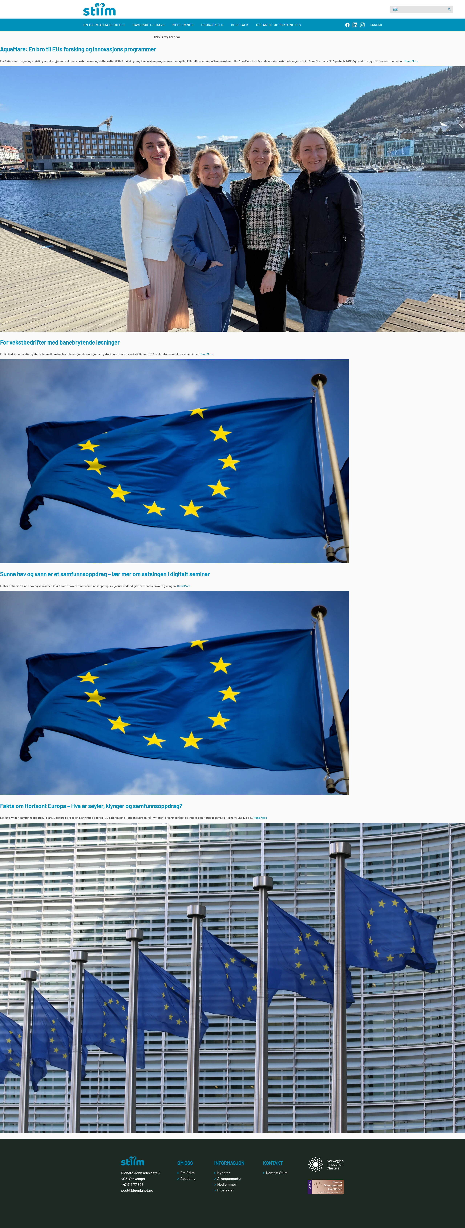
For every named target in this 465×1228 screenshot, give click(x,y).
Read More (411, 61)
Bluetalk (239, 25)
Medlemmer (183, 25)
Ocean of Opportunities (278, 25)
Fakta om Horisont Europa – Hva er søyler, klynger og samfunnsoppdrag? (91, 805)
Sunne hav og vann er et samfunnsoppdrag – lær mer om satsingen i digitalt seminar (105, 573)
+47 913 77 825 (132, 1184)
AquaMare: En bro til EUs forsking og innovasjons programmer (78, 49)
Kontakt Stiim (275, 1172)
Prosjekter (212, 25)
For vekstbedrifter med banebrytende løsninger (60, 342)
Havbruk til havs (149, 25)
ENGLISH (376, 24)
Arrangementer (228, 1178)
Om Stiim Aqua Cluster (104, 25)
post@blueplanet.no (137, 1190)
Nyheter (222, 1172)
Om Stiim (186, 1172)
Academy (186, 1178)
